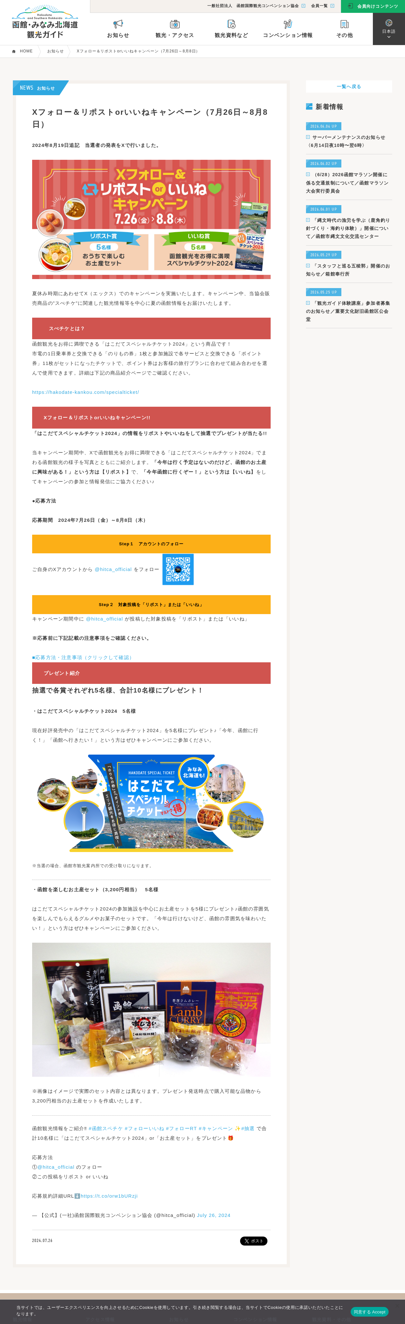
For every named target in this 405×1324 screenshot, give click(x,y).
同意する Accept (369, 1312)
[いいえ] (397, 1305)
